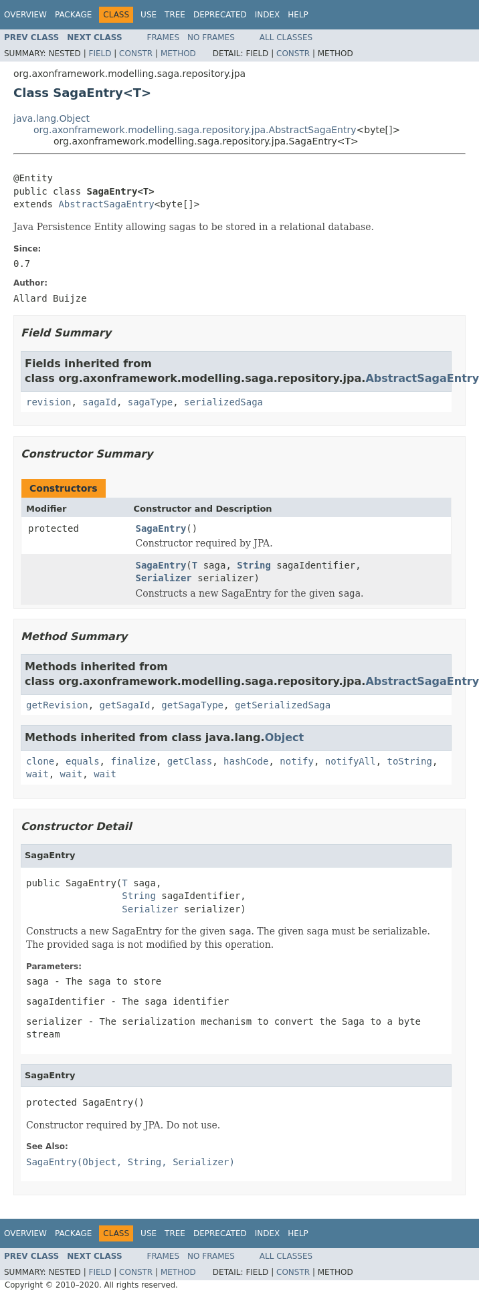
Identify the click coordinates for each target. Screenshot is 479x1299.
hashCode (245, 761)
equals (83, 761)
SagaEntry (161, 528)
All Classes (286, 37)
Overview (25, 14)
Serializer (164, 578)
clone (40, 761)
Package (73, 14)
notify (297, 761)
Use (148, 14)
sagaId (99, 402)
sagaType (150, 402)
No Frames (211, 37)
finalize (132, 761)
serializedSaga (223, 402)
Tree (175, 14)
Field (99, 53)
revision (48, 402)
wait (37, 774)
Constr (136, 53)
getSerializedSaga (282, 705)
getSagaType (192, 705)
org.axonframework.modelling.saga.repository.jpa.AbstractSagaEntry (195, 129)
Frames (163, 37)
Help (298, 14)
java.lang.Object (51, 118)
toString (409, 761)
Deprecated (220, 14)
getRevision (57, 705)
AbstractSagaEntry (106, 204)
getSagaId (125, 705)
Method (178, 53)
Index (267, 14)
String (254, 565)
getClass (189, 761)
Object (284, 737)
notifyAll (350, 761)
